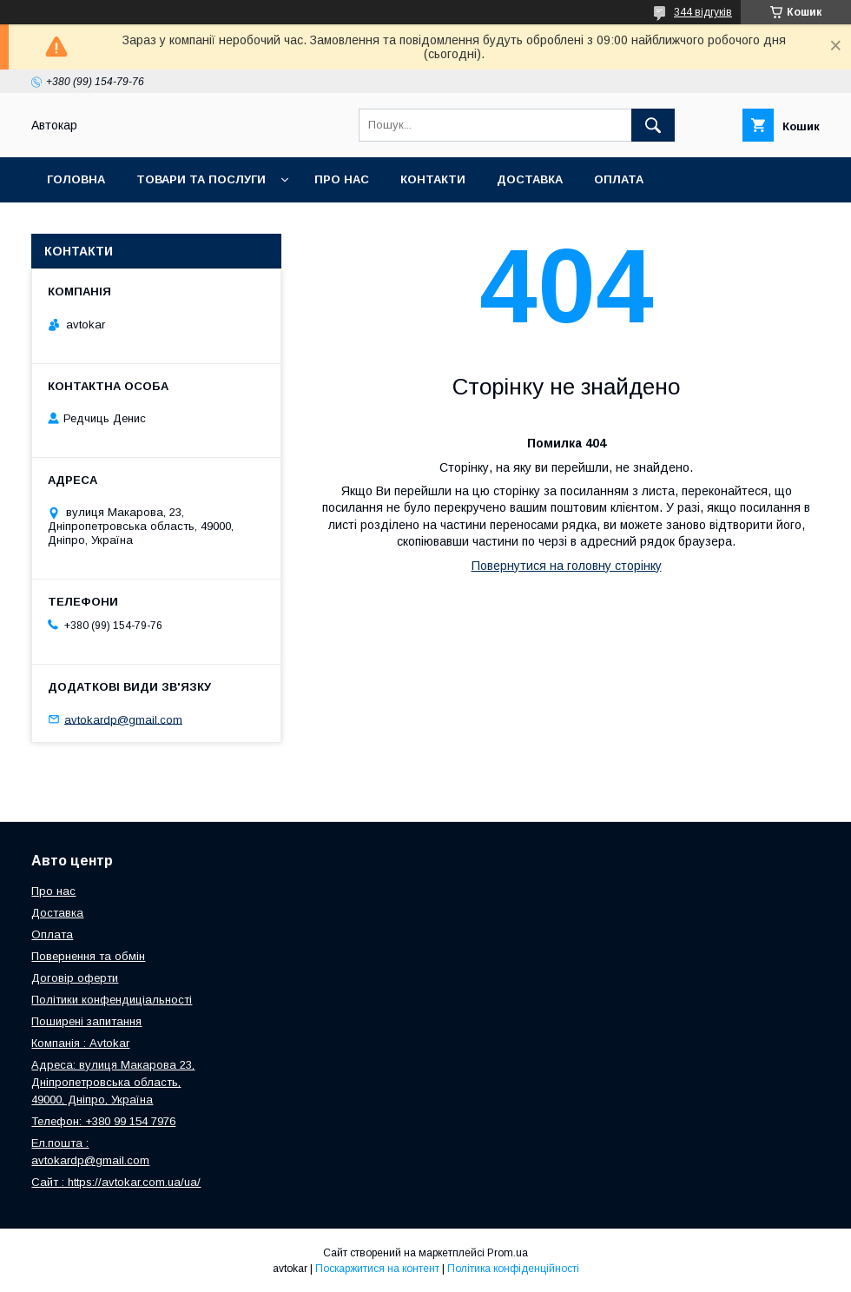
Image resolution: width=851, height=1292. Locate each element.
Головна (76, 179)
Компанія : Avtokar (80, 1043)
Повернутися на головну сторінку (567, 566)
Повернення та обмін (120, 224)
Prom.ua (507, 1253)
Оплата (618, 179)
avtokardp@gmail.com (123, 719)
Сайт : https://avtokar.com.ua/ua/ (116, 1182)
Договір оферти (74, 977)
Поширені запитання (86, 1021)
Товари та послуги (201, 179)
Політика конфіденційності (513, 1268)
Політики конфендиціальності (111, 999)
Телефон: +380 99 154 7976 (103, 1121)
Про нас (341, 179)
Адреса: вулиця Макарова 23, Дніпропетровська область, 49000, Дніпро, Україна (113, 1082)
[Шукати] (653, 125)
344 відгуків (703, 12)
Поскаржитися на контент (377, 1268)
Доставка (530, 179)
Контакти (432, 179)
